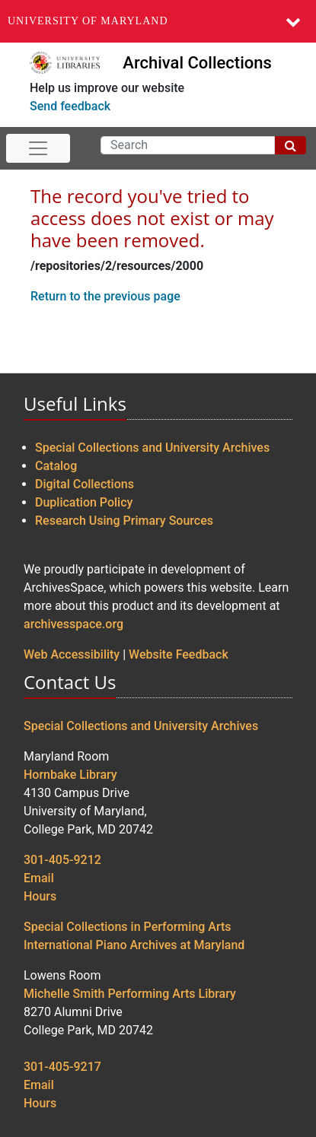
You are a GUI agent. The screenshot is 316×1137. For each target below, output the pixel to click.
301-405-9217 (62, 1066)
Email (39, 878)
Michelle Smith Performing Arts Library (130, 993)
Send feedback (70, 106)
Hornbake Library (70, 774)
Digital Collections (84, 484)
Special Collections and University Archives (152, 447)
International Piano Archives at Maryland (134, 945)
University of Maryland (88, 21)
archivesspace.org (73, 624)
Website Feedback (178, 654)
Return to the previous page (105, 296)
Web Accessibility (72, 654)
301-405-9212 (62, 860)
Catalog (56, 466)
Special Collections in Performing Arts (127, 926)
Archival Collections (197, 62)
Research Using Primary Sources (124, 520)
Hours (40, 896)
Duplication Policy (83, 502)
